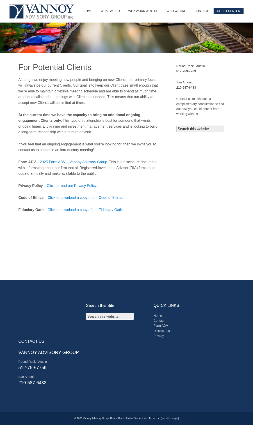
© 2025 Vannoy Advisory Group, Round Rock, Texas (43, 11)
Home (158, 315)
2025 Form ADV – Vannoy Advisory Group (73, 162)
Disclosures (162, 331)
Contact (159, 320)
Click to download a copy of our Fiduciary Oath (85, 210)
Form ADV (161, 325)
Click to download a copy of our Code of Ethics (85, 198)
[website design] (170, 418)
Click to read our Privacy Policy (71, 186)
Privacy (159, 336)
